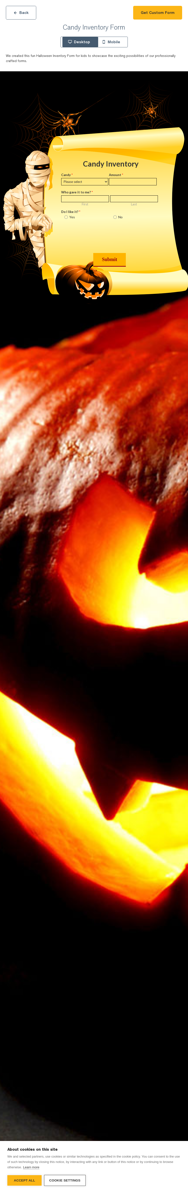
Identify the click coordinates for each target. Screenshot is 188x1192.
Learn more (31, 1167)
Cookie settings (65, 1180)
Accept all (24, 1180)
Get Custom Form (158, 12)
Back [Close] (21, 12)
